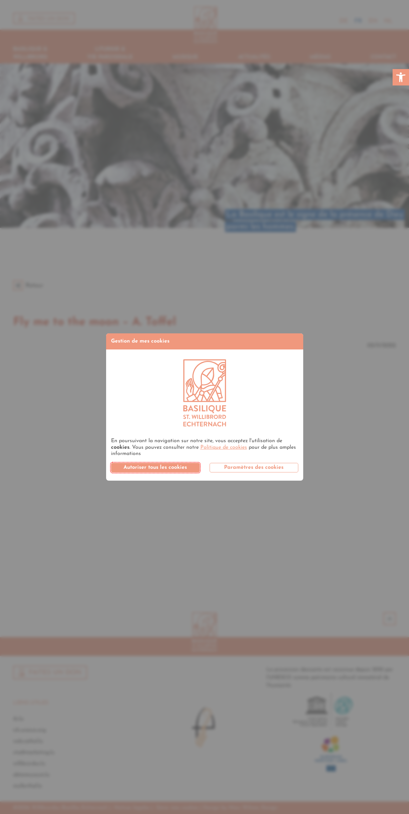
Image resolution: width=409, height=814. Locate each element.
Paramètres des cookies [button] (254, 467)
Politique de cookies (223, 447)
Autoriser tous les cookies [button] (155, 467)
